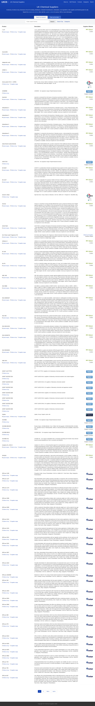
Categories (86, 2)
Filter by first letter (54, 17)
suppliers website (50, 12)
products (30, 12)
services (36, 12)
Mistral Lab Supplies (88, 236)
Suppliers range (22, 32)
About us (66, 2)
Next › (48, 697)
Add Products (72, 2)
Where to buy (13, 32)
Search (92, 2)
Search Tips (60, 21)
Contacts (80, 2)
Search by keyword (41, 17)
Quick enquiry (5, 32)
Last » (54, 697)
